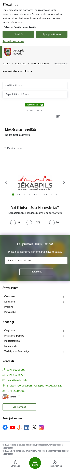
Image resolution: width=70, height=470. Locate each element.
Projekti (8, 306)
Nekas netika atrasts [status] (35, 131)
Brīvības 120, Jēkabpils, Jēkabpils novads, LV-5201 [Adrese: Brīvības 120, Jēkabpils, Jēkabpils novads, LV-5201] (35, 385)
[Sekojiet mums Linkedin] (26, 427)
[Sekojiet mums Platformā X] (34, 427)
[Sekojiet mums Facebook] (5, 427)
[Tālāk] (64, 182)
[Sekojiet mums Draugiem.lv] (19, 427)
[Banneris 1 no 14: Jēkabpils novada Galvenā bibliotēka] (35, 182)
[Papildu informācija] (19, 397)
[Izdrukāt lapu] (35, 148)
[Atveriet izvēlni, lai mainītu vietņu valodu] (15, 464)
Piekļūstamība (12, 340)
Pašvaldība (10, 312)
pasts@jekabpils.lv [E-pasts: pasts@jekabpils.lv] (17, 380)
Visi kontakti (19, 406)
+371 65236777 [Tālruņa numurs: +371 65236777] (16, 375)
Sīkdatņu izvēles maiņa (17, 351)
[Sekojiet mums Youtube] (12, 427)
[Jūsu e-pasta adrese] (36, 260)
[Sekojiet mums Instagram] (41, 427)
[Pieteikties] (36, 271)
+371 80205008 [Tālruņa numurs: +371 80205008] (16, 369)
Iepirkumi (9, 301)
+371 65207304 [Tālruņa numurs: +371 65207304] (15, 391)
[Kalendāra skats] (58, 116)
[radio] (15, 222)
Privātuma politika (14, 335)
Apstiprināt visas (52, 34)
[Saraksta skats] (65, 116)
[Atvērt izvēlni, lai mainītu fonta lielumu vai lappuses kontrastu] (55, 464)
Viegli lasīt (9, 330)
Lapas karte (10, 346)
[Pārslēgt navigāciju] (35, 463)
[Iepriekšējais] (6, 182)
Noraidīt (18, 34)
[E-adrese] (9, 397)
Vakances (9, 296)
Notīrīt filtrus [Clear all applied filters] (36, 110)
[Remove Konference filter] (41, 105)
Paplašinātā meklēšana (17, 94)
